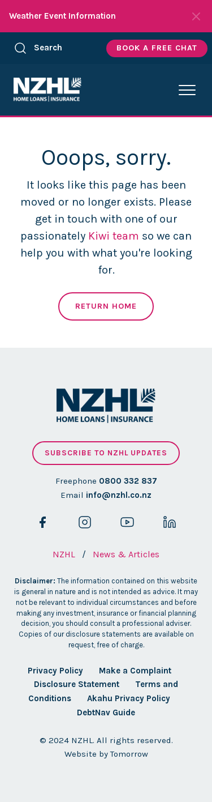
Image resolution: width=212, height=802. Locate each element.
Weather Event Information (62, 16)
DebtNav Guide (106, 712)
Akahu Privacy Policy (128, 698)
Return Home (106, 306)
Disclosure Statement (76, 684)
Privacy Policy (55, 671)
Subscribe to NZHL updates (106, 453)
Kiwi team (113, 235)
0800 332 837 (128, 481)
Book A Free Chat (156, 48)
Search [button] (38, 48)
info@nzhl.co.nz (119, 495)
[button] (187, 90)
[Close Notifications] (196, 16)
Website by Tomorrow (106, 754)
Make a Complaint (135, 671)
